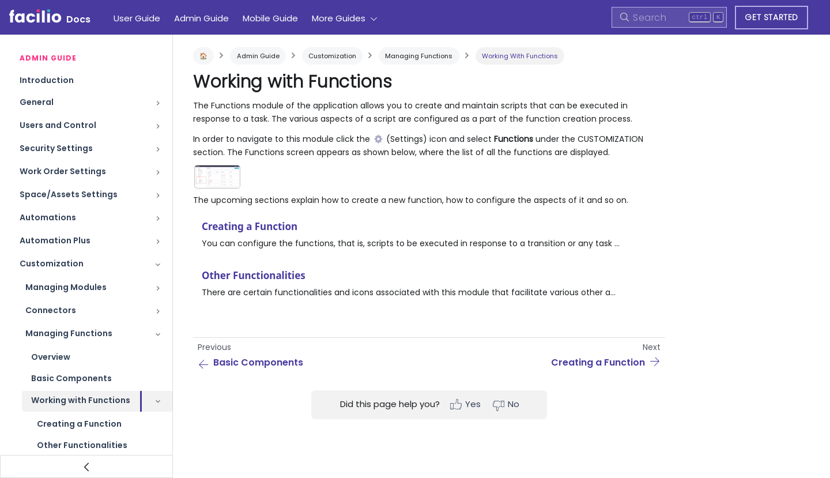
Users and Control (58, 125)
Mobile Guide (270, 18)
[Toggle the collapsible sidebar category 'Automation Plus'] (158, 241)
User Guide (137, 18)
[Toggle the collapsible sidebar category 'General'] (158, 103)
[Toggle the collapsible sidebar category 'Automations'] (158, 218)
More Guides (338, 18)
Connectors (50, 310)
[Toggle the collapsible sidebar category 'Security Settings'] (158, 149)
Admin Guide (201, 18)
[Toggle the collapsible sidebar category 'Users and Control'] (158, 126)
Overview (50, 357)
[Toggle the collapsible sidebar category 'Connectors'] (158, 311)
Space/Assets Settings (69, 194)
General (37, 102)
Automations (48, 217)
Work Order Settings (63, 171)
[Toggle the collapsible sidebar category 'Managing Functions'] (158, 334)
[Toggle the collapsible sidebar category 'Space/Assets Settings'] (158, 195)
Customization (52, 263)
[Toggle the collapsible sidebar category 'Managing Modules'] (158, 288)
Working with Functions (80, 400)
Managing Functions (68, 333)
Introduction (47, 80)
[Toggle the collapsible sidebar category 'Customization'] (158, 264)
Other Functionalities (82, 445)
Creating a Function (79, 424)
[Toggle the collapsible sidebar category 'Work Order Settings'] (158, 172)
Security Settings (56, 148)
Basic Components (71, 378)
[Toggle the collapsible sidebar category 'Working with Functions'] (158, 401)
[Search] (669, 17)
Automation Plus (55, 240)
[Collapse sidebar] (86, 466)
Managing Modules (66, 287)
